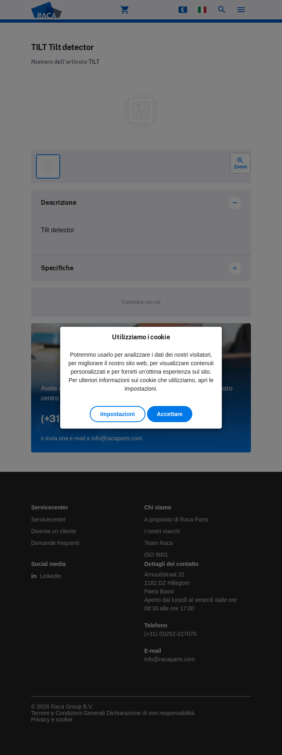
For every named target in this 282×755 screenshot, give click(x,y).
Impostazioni (117, 414)
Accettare (170, 414)
